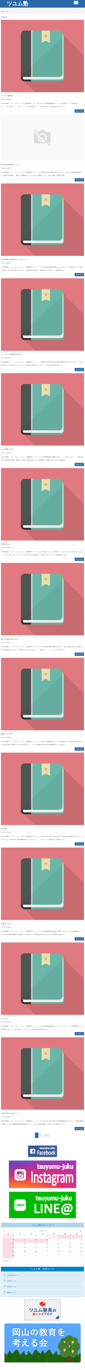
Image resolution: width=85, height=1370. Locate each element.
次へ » (47, 1135)
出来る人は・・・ (8, 544)
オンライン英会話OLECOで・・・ (14, 354)
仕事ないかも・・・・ (10, 924)
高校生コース (11, 1292)
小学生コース (11, 1281)
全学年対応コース (13, 1275)
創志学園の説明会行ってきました (14, 259)
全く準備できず (7, 449)
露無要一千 (10, 99)
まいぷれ (4, 1018)
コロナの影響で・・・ (10, 96)
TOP (2, 11)
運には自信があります (10, 639)
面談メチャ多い (7, 734)
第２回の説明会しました (10, 165)
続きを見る (79, 111)
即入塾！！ (5, 829)
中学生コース (11, 1287)
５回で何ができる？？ (10, 1113)
